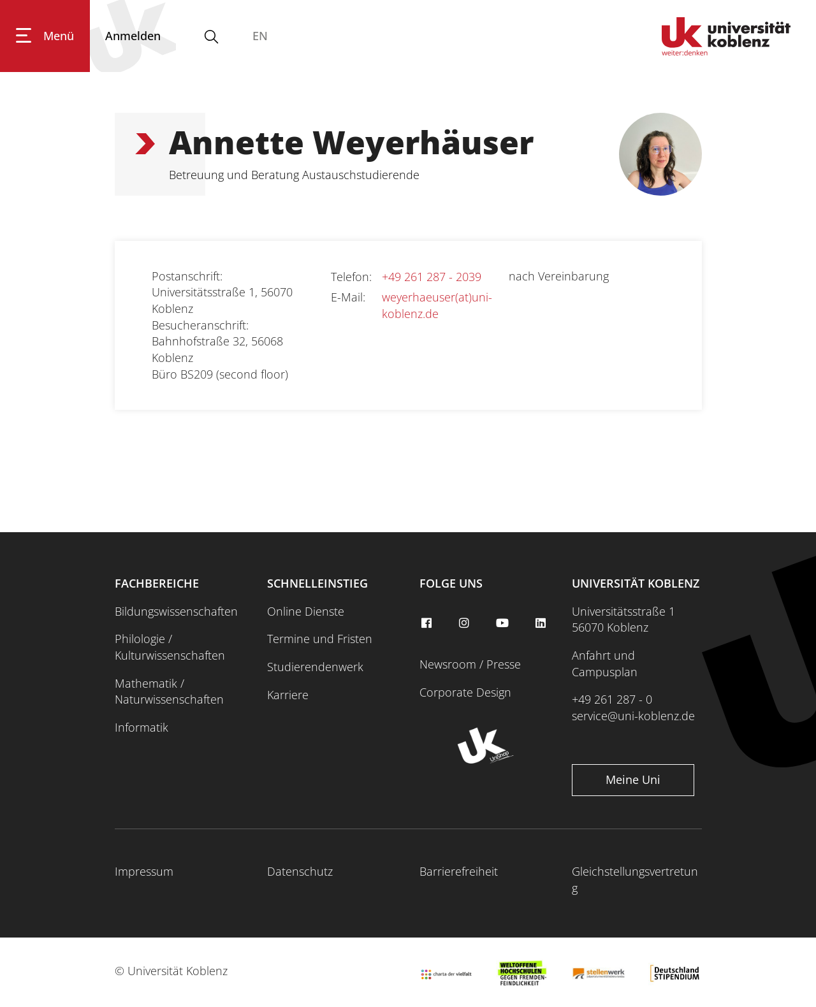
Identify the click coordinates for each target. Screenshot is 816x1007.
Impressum (144, 871)
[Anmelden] (133, 36)
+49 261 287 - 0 (612, 699)
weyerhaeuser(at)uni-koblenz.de (437, 305)
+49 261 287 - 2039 (431, 276)
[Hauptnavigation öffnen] (45, 36)
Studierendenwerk (315, 666)
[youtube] (504, 623)
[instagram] (466, 623)
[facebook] (427, 623)
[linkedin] (542, 623)
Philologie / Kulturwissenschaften (170, 647)
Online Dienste (305, 611)
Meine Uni (633, 779)
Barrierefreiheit (458, 871)
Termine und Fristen (319, 638)
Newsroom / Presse (470, 664)
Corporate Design (465, 692)
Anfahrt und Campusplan (605, 663)
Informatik (141, 727)
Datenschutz (300, 871)
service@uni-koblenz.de (633, 715)
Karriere (288, 694)
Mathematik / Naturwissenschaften (169, 691)
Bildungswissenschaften (176, 611)
